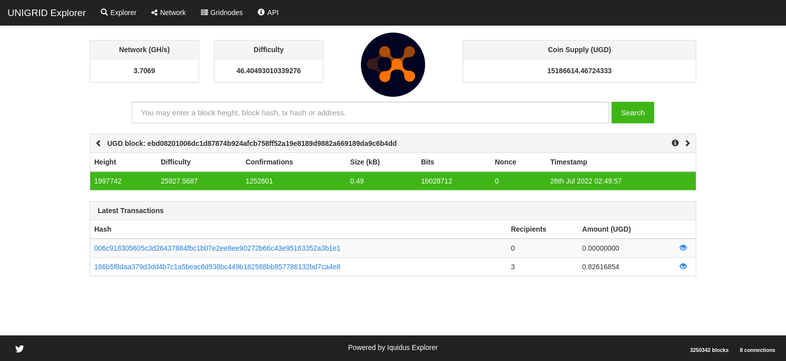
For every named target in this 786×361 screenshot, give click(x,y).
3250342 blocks (709, 350)
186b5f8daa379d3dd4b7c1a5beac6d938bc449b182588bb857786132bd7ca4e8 (217, 267)
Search (633, 112)
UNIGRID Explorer (47, 13)
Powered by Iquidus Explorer (393, 347)
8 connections (757, 350)
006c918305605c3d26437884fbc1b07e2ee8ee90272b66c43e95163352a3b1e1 (217, 248)
